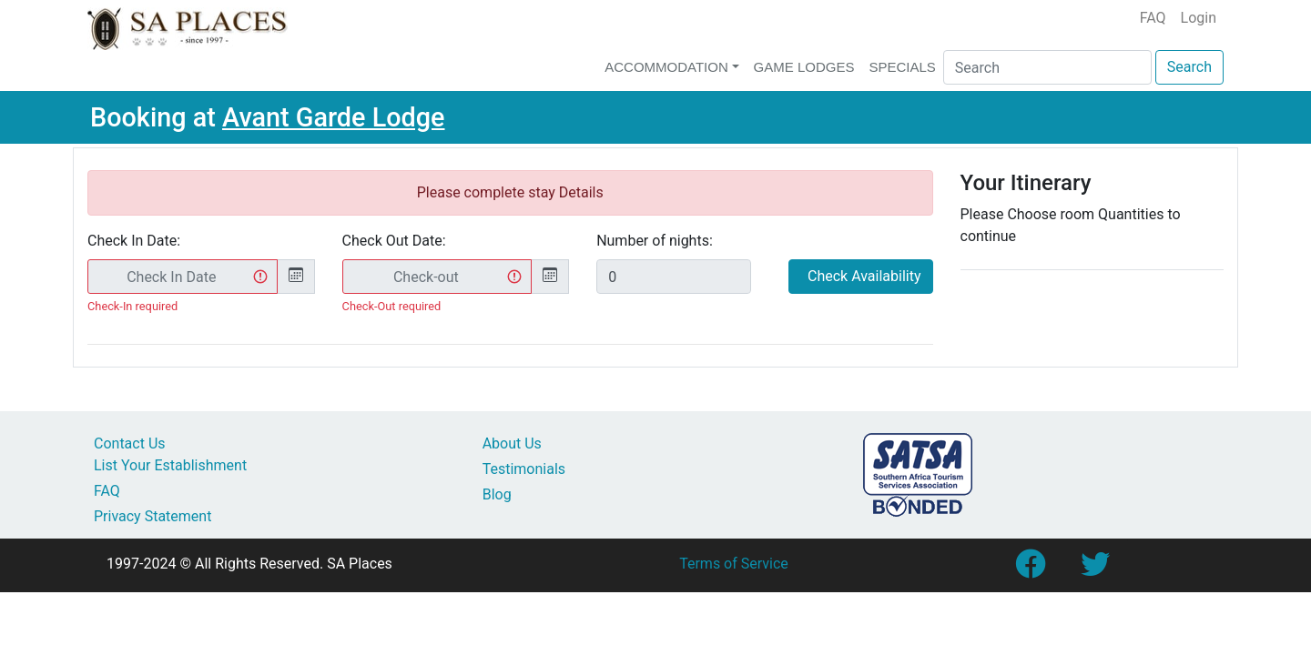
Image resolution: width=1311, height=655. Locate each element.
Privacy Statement (152, 516)
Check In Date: (133, 240)
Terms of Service (733, 563)
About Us (512, 443)
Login (1198, 17)
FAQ (1153, 17)
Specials (902, 67)
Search (1189, 67)
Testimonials (524, 469)
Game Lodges (804, 67)
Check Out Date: (394, 240)
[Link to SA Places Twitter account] (1095, 570)
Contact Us (130, 443)
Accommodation (666, 67)
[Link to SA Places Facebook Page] (1029, 570)
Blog (497, 494)
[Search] (1047, 67)
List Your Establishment (170, 465)
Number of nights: (654, 240)
